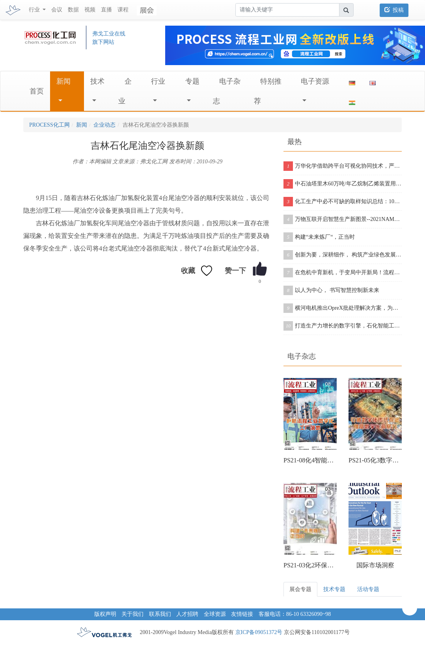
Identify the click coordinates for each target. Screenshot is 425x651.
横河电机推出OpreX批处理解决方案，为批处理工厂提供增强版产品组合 (342, 308)
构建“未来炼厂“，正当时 (319, 237)
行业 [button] (35, 10)
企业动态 (104, 125)
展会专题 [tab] (300, 589)
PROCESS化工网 (49, 125)
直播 (106, 10)
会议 (56, 10)
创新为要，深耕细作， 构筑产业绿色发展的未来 (342, 255)
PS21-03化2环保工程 (310, 565)
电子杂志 (301, 356)
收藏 (188, 271)
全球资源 (215, 614)
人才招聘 (187, 614)
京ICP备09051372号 (259, 632)
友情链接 (242, 614)
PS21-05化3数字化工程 (375, 460)
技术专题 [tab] (334, 589)
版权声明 (105, 614)
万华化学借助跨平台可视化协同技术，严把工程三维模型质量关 (342, 166)
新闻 (63, 81)
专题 (192, 81)
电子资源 (315, 81)
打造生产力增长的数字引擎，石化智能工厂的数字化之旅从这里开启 (342, 326)
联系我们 (160, 614)
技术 (97, 81)
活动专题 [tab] (368, 589)
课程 (123, 10)
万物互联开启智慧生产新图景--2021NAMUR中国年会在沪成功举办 (342, 219)
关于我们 (132, 614)
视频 (89, 10)
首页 (37, 91)
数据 (73, 10)
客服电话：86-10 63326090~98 (295, 614)
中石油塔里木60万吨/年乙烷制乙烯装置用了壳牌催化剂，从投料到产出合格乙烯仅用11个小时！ (342, 184)
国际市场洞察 (375, 565)
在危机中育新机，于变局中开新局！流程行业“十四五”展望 (342, 272)
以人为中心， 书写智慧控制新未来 (331, 290)
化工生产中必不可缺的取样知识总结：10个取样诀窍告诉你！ (342, 201)
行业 (158, 81)
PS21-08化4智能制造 (310, 460)
